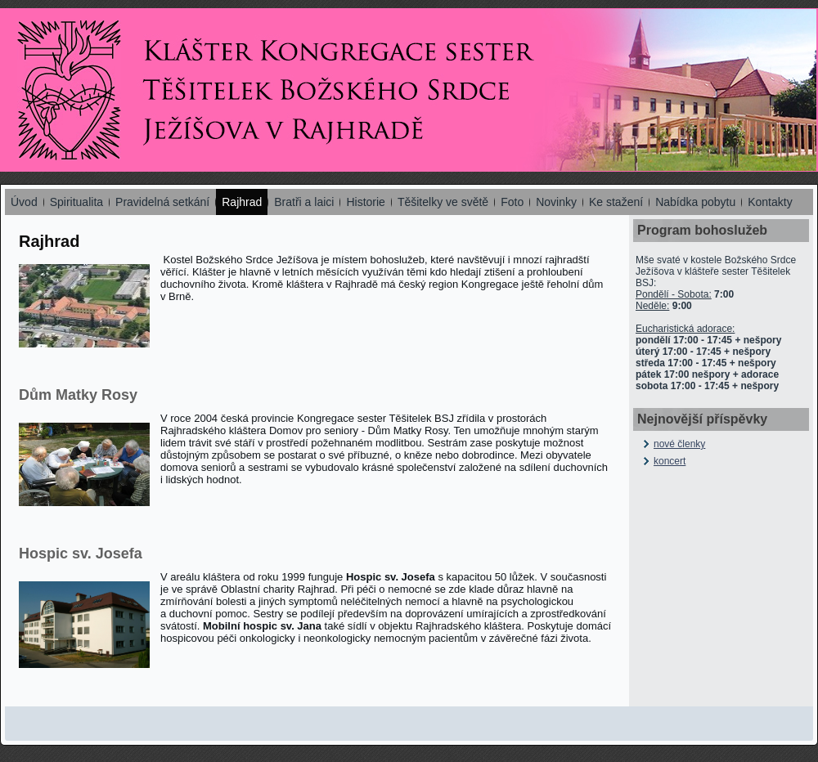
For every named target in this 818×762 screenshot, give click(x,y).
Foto (512, 201)
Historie (365, 201)
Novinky (556, 201)
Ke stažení (616, 201)
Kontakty (770, 201)
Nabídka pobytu (695, 201)
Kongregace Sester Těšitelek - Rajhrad (69, 90)
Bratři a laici (304, 201)
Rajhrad (242, 201)
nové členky (679, 444)
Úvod (24, 201)
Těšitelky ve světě (443, 201)
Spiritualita (76, 201)
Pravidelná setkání (162, 201)
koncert (669, 461)
